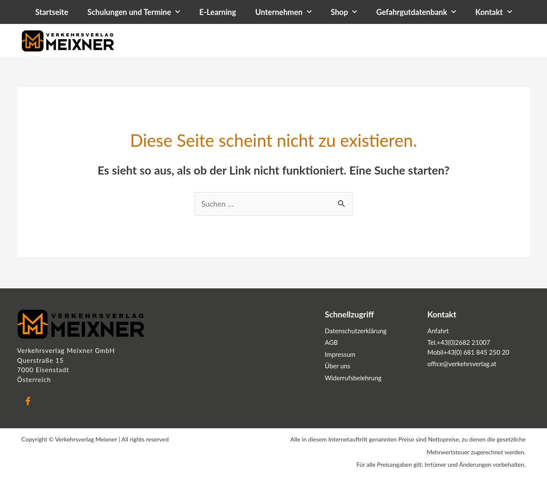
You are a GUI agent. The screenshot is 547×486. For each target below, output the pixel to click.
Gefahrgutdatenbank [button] (416, 12)
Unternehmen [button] (283, 12)
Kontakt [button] (493, 12)
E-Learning (217, 12)
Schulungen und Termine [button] (134, 12)
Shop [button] (344, 12)
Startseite (51, 12)
